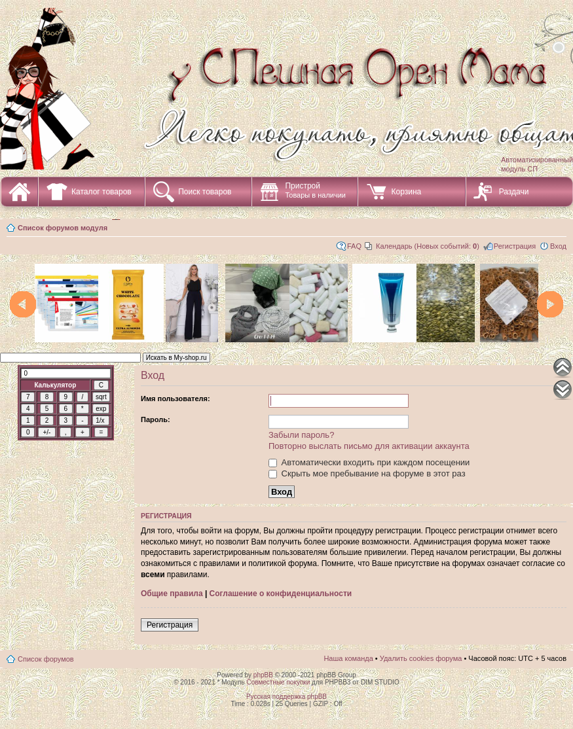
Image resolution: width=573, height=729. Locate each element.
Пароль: (155, 419)
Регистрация (515, 246)
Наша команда (348, 658)
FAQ (354, 246)
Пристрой (315, 190)
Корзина (406, 191)
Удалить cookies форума (421, 658)
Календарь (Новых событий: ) (427, 246)
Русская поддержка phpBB (286, 696)
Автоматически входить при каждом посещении (369, 462)
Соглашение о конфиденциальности (281, 593)
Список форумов (46, 659)
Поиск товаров (204, 191)
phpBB (263, 675)
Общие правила (172, 593)
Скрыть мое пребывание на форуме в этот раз (367, 473)
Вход (558, 246)
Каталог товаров (101, 191)
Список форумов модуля (62, 228)
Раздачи (514, 191)
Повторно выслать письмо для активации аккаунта (369, 446)
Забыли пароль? (301, 435)
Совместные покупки (278, 682)
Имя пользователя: (175, 398)
